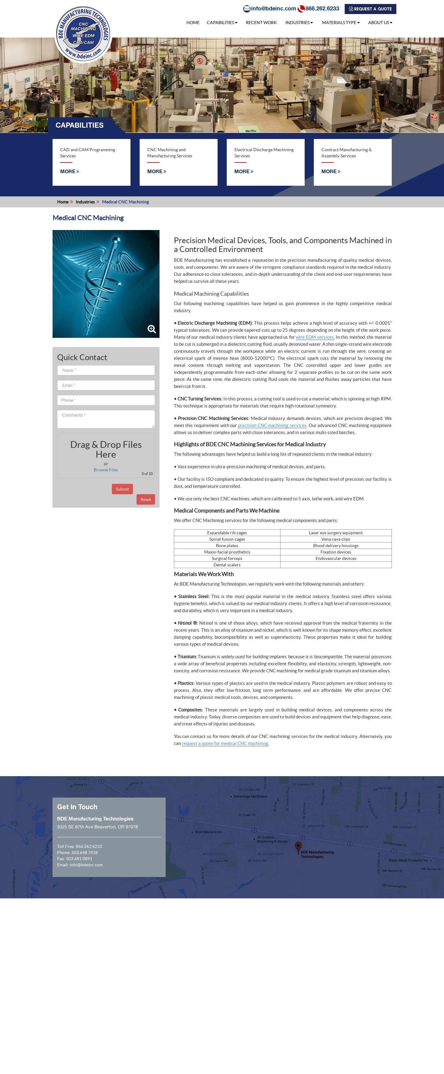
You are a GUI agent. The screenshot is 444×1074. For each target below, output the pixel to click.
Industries (85, 201)
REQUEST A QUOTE (370, 9)
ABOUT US (380, 22)
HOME (193, 22)
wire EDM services (315, 337)
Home (62, 201)
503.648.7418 (85, 852)
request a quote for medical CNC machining (225, 743)
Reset (146, 499)
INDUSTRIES (299, 22)
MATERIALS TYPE (341, 22)
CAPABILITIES (222, 22)
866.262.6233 (317, 8)
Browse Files (106, 469)
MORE (69, 171)
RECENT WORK (261, 22)
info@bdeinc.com (268, 8)
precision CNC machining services (272, 425)
